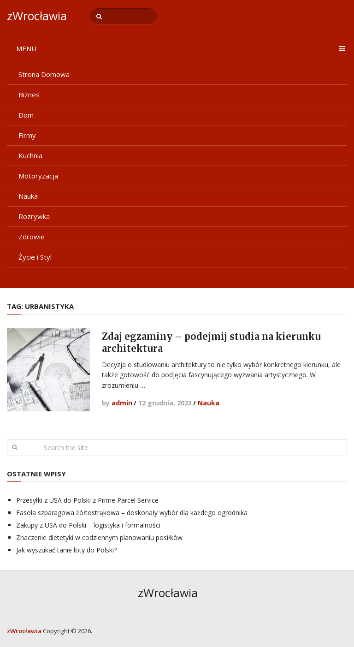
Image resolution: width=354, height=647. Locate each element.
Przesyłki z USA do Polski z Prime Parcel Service (87, 500)
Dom (26, 114)
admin (122, 402)
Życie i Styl (35, 256)
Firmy (27, 135)
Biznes (29, 94)
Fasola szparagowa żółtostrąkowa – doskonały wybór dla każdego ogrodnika (132, 512)
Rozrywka (34, 216)
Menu (26, 48)
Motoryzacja (38, 175)
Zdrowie (31, 236)
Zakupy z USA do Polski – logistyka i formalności (88, 525)
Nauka (28, 196)
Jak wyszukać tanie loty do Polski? (66, 550)
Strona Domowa (44, 74)
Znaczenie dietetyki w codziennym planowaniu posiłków (99, 537)
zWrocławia (37, 16)
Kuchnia (30, 155)
